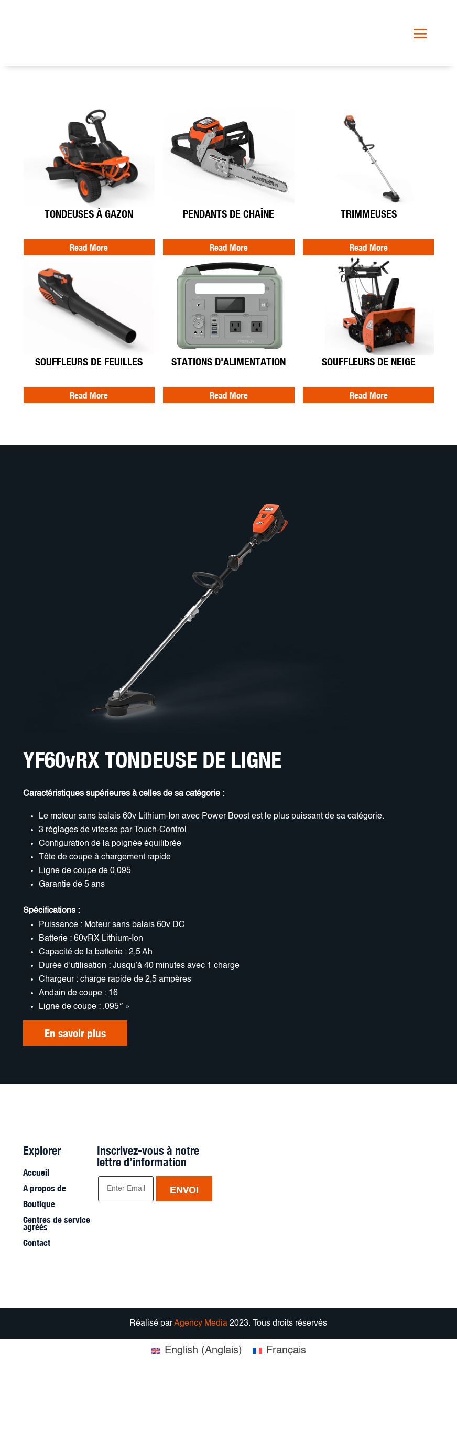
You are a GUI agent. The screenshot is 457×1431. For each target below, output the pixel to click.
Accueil (36, 1225)
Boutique (39, 1256)
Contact (36, 1295)
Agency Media (202, 1375)
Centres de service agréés (56, 1276)
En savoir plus (75, 1034)
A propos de (44, 1240)
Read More (89, 247)
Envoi (184, 1241)
